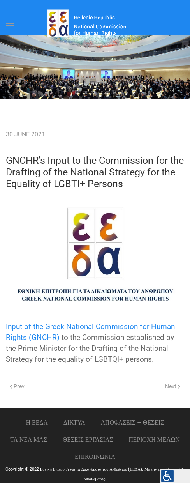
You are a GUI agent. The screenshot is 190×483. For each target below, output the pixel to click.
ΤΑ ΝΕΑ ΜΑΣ (28, 439)
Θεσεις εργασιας (88, 439)
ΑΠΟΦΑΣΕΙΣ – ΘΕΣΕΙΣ (132, 422)
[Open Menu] (10, 23)
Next (172, 386)
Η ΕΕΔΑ (37, 422)
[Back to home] (95, 23)
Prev (17, 386)
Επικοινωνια (95, 456)
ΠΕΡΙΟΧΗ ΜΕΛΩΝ (153, 439)
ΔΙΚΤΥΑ (74, 422)
